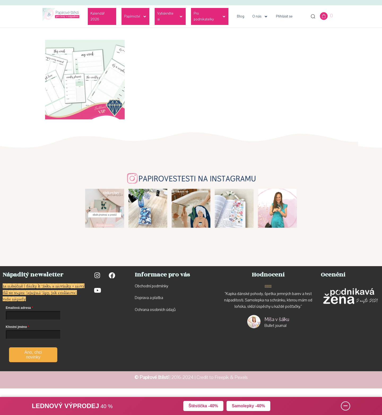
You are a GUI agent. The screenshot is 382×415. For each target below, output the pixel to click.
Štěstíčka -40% (203, 406)
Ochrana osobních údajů (155, 309)
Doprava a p (145, 297)
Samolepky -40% (248, 406)
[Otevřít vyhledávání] (313, 16)
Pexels (241, 377)
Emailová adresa (18, 308)
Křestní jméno (16, 327)
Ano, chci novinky (33, 354)
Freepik (222, 377)
